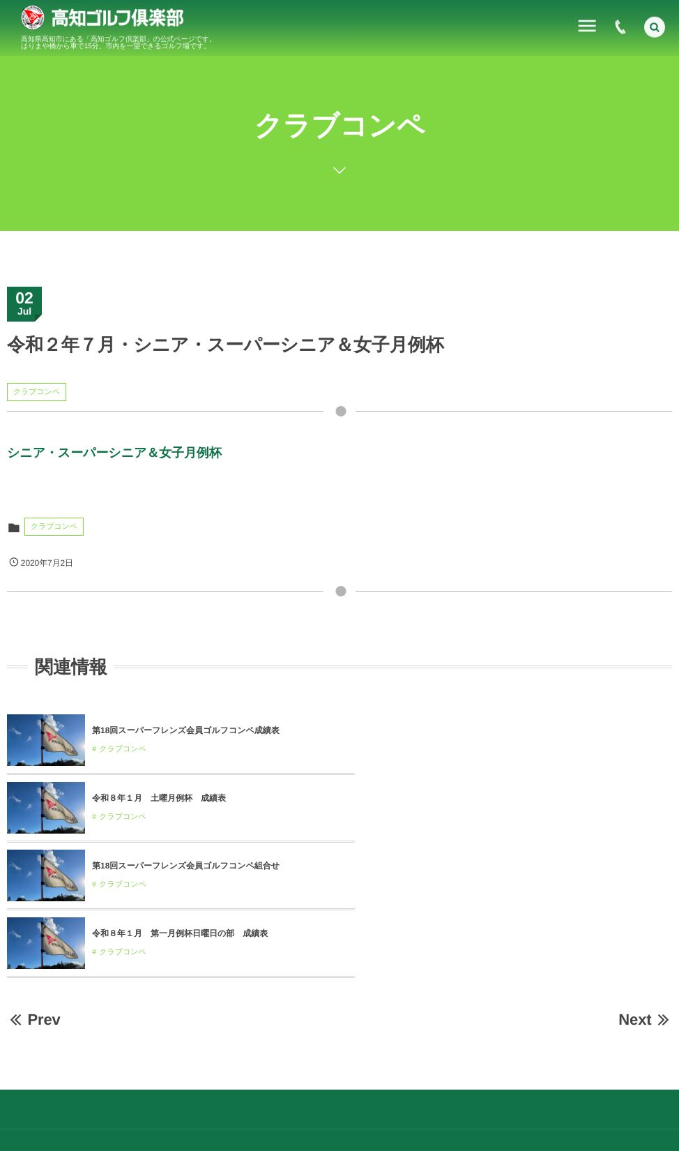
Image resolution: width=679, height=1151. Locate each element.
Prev (34, 884)
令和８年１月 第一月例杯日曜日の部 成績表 (512, 798)
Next (645, 884)
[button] (654, 25)
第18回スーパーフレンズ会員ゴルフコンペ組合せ (186, 798)
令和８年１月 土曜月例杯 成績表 (491, 730)
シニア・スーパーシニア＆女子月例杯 (114, 453)
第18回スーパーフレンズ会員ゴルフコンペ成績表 (186, 730)
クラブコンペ (36, 392)
